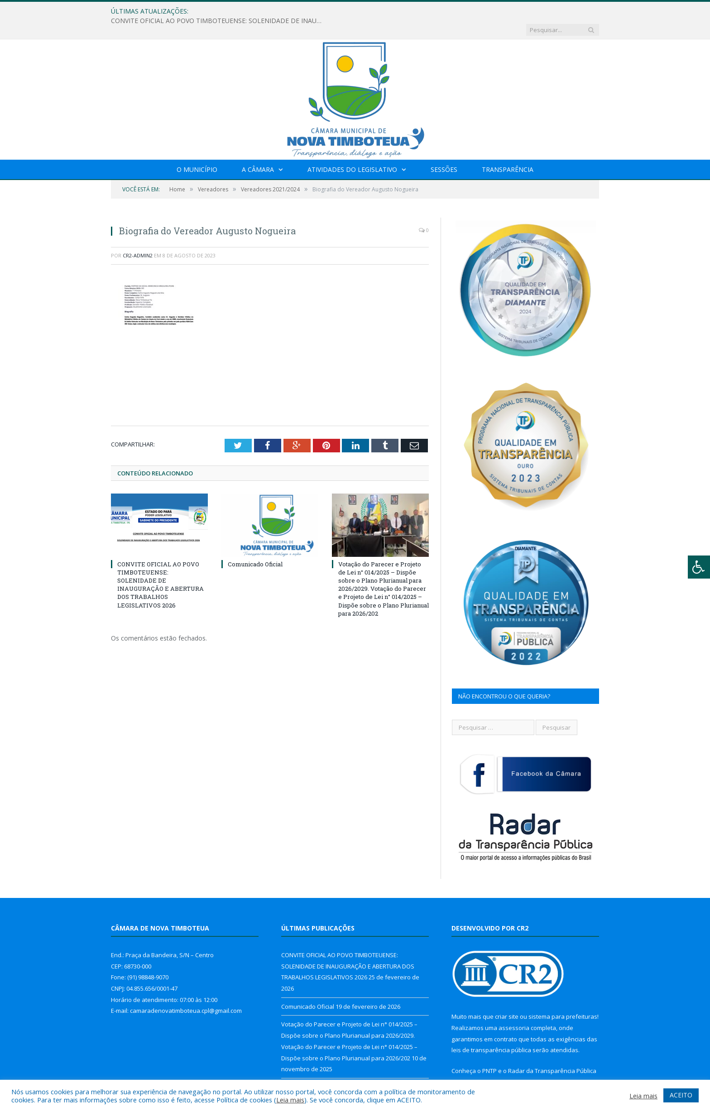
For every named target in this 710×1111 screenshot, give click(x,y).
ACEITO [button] (681, 1095)
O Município (197, 151)
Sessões (444, 151)
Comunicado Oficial (255, 545)
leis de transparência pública (491, 1031)
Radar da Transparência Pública (552, 1052)
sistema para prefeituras (562, 998)
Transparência (507, 151)
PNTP (489, 1052)
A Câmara (258, 151)
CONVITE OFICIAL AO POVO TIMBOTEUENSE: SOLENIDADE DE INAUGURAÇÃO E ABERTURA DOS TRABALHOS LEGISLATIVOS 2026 (315, 11)
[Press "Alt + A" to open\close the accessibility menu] (699, 567)
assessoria (514, 1009)
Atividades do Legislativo (352, 151)
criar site (506, 998)
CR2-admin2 (138, 236)
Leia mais (290, 1099)
